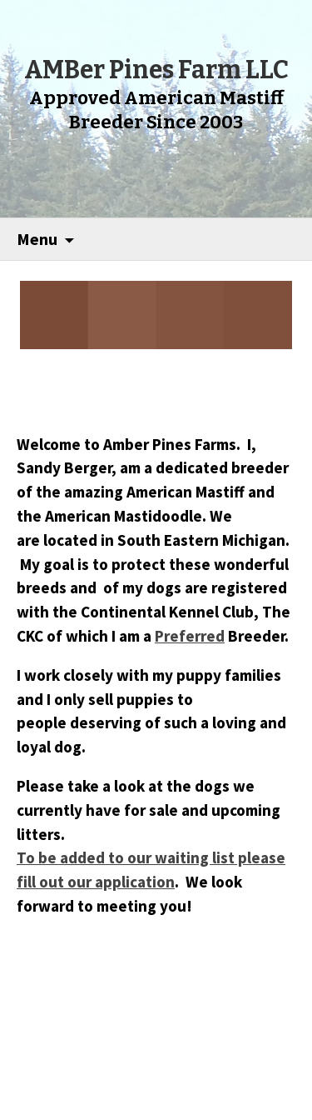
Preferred (190, 636)
